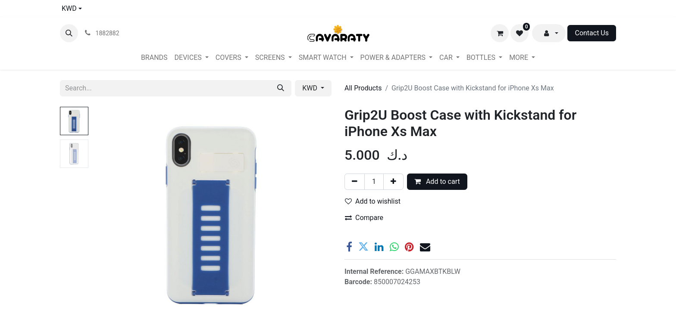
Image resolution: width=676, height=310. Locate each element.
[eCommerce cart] (500, 33)
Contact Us (592, 33)
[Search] (280, 88)
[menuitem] (154, 57)
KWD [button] (310, 88)
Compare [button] (364, 218)
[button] (69, 33)
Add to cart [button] (437, 181)
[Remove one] (354, 182)
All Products (363, 88)
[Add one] (393, 182)
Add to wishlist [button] (373, 201)
